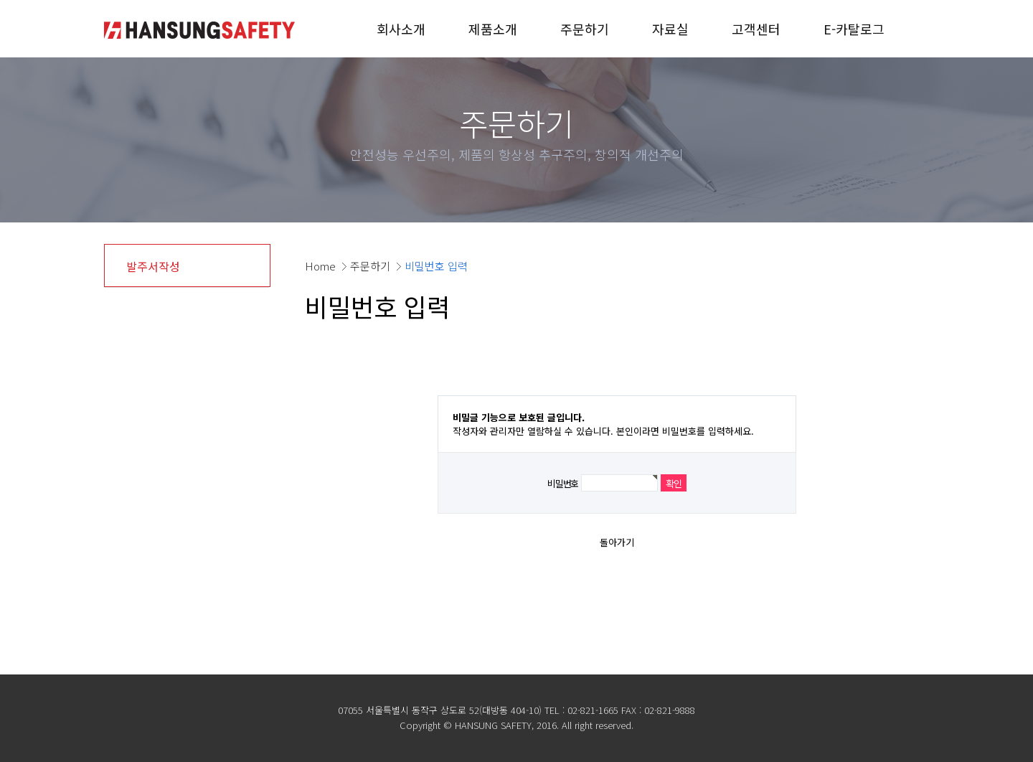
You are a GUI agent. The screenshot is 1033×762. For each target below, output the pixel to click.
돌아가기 (617, 542)
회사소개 (401, 28)
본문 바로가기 (0, 0)
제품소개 (492, 28)
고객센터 (756, 28)
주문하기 (584, 28)
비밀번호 (562, 483)
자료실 (670, 28)
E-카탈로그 (854, 28)
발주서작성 (153, 266)
